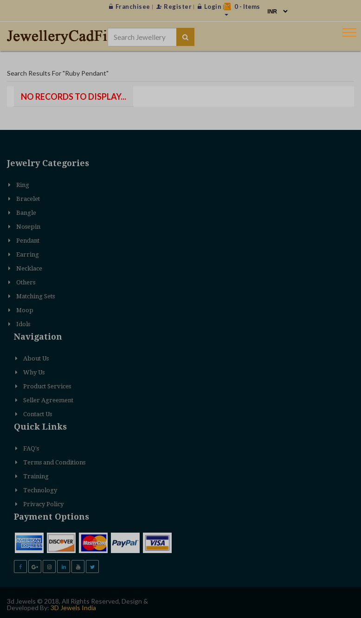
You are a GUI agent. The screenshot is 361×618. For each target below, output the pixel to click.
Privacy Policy (43, 504)
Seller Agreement (48, 400)
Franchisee (129, 6)
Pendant (27, 240)
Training (36, 476)
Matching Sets (35, 296)
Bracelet (28, 198)
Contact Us (37, 414)
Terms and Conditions (54, 462)
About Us (36, 358)
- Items (242, 9)
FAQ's (31, 448)
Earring (27, 254)
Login (209, 6)
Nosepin (28, 226)
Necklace (29, 268)
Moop (24, 310)
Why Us (34, 372)
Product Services (47, 386)
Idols (23, 324)
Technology (40, 490)
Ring (22, 184)
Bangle (26, 212)
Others (25, 282)
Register (174, 6)
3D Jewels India (73, 608)
